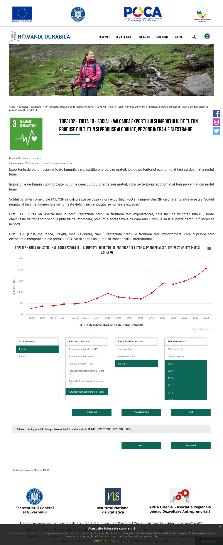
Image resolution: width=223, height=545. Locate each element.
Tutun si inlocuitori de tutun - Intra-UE (86, 383)
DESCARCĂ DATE (91, 412)
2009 (170, 370)
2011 (170, 385)
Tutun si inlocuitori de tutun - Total (86, 391)
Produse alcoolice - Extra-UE (83, 349)
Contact (179, 37)
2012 (170, 392)
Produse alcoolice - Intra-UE (83, 356)
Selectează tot (125, 349)
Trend (141, 445)
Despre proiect (124, 37)
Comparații (162, 37)
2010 (170, 378)
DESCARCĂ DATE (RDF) (141, 412)
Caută (191, 412)
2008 (170, 363)
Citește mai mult (120, 541)
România (122, 363)
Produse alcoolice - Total (81, 363)
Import (22, 356)
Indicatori (144, 37)
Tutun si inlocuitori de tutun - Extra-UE (87, 372)
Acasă (12, 106)
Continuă (99, 541)
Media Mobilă (191, 445)
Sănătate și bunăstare (30, 106)
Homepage (104, 37)
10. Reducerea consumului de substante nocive (69, 106)
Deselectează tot (126, 356)
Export (22, 349)
